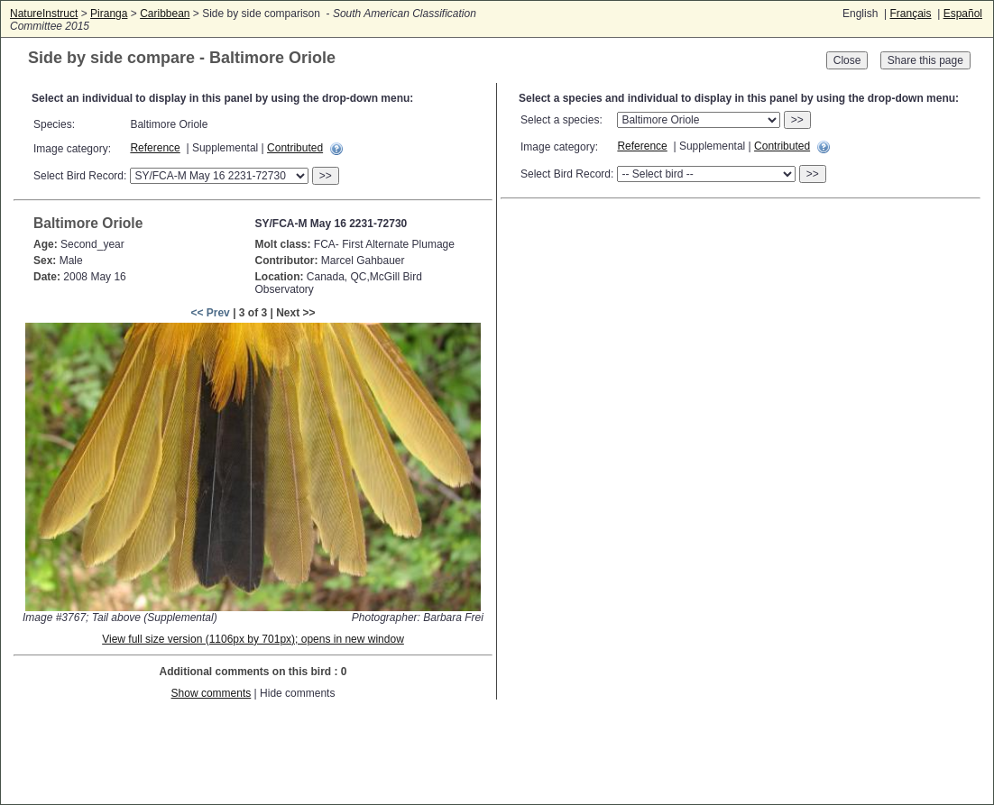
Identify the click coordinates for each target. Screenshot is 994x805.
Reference (154, 148)
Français (910, 13)
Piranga (108, 13)
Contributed (295, 148)
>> (325, 175)
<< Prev (209, 312)
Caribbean (164, 13)
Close (847, 60)
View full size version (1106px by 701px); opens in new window (253, 639)
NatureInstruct (44, 13)
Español (962, 13)
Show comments (211, 693)
